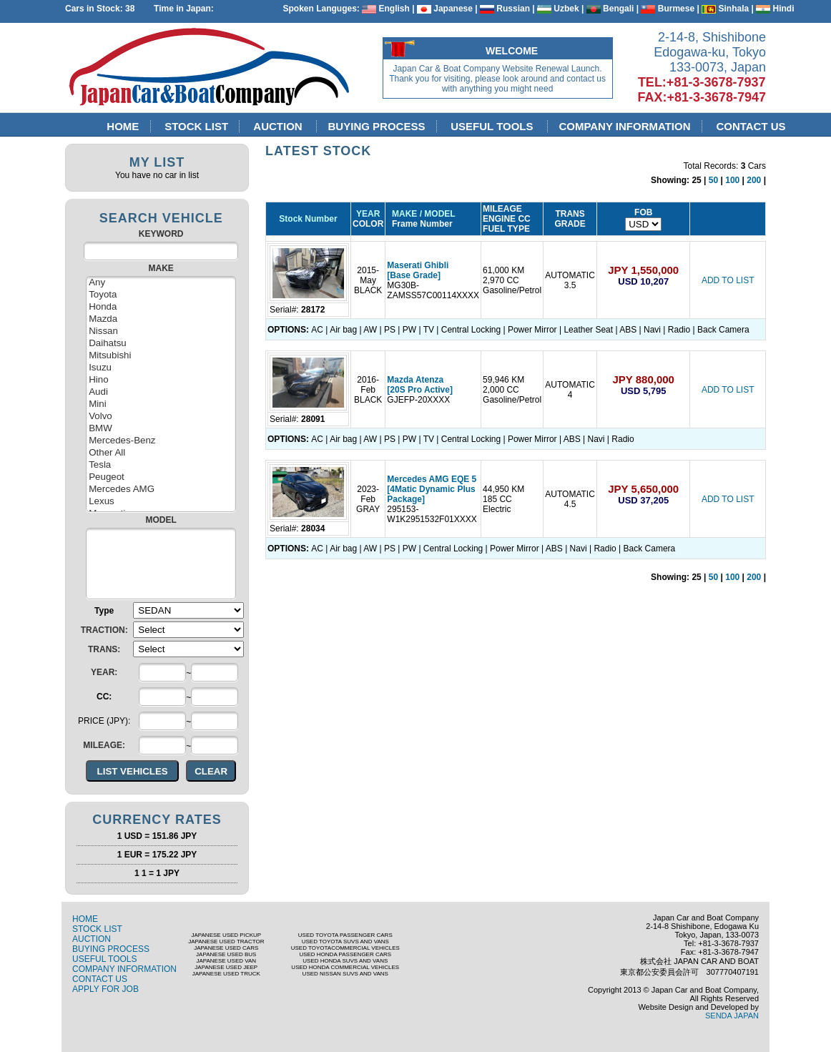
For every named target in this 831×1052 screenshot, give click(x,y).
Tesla (161, 465)
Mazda (161, 319)
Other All (161, 453)
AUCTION (280, 126)
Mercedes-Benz (161, 441)
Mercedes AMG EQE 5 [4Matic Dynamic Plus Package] (431, 489)
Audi (161, 392)
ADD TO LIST (728, 280)
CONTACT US (751, 126)
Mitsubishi (161, 356)
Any (161, 283)
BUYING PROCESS (376, 126)
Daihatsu (161, 344)
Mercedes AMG (161, 489)
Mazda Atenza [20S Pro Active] (420, 385)
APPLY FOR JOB (105, 989)
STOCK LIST (197, 126)
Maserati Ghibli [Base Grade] (417, 270)
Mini (161, 404)
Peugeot (161, 477)
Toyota (161, 295)
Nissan (161, 331)
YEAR (368, 214)
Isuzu (161, 368)
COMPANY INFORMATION (625, 126)
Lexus (161, 502)
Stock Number (308, 219)
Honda (161, 307)
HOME (123, 126)
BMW (161, 429)
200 (754, 180)
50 (713, 180)
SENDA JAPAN (732, 1015)
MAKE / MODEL (421, 214)
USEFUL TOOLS (493, 126)
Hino (161, 380)
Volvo (161, 417)
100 (732, 180)
